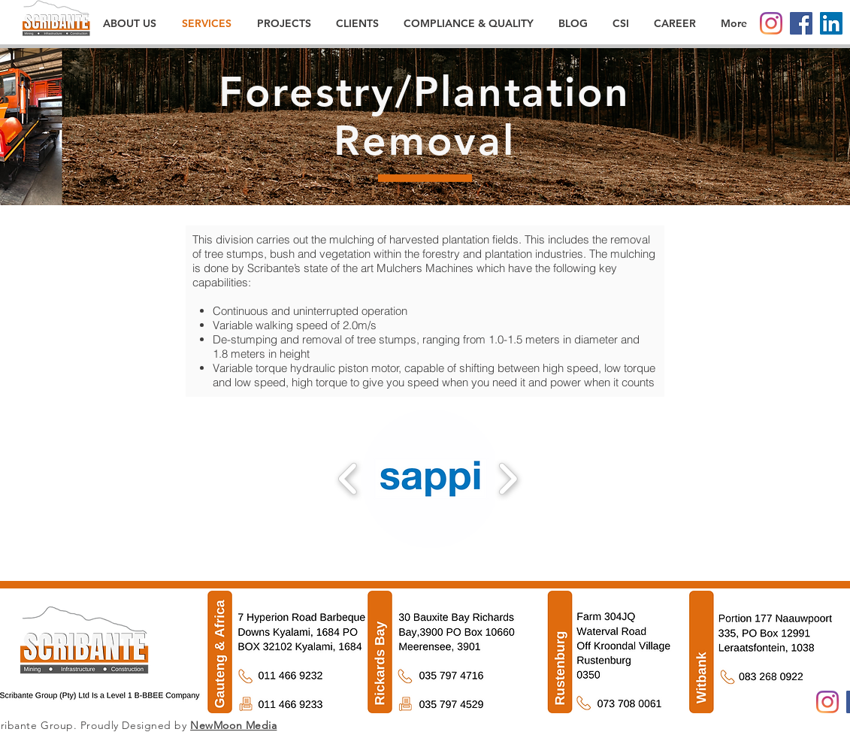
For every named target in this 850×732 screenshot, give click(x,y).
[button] (430, 479)
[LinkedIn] (831, 23)
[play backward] (348, 478)
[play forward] (508, 478)
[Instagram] (771, 23)
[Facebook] (801, 23)
